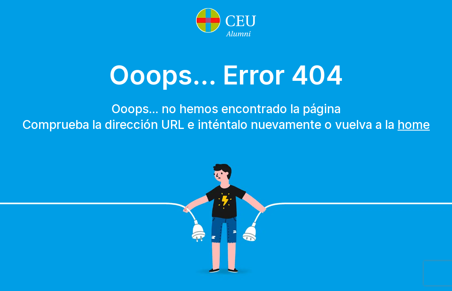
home (414, 124)
